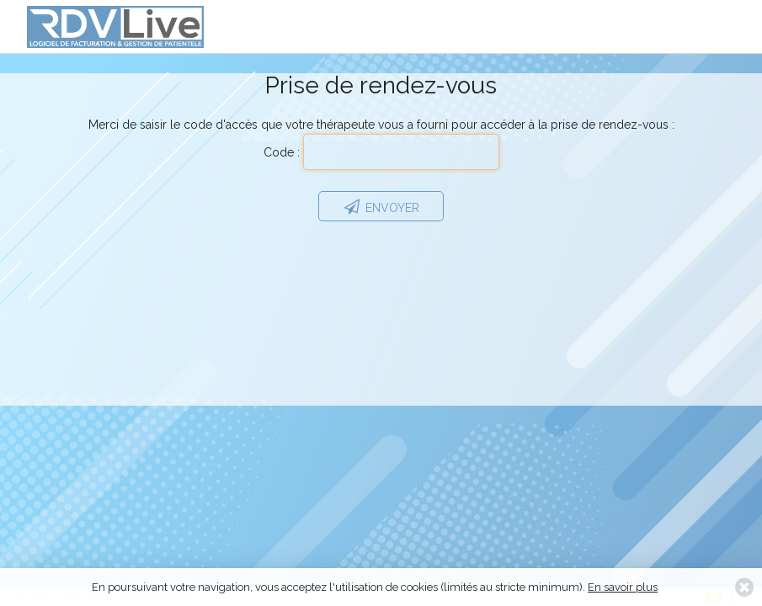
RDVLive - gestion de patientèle (115, 33)
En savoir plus (623, 587)
